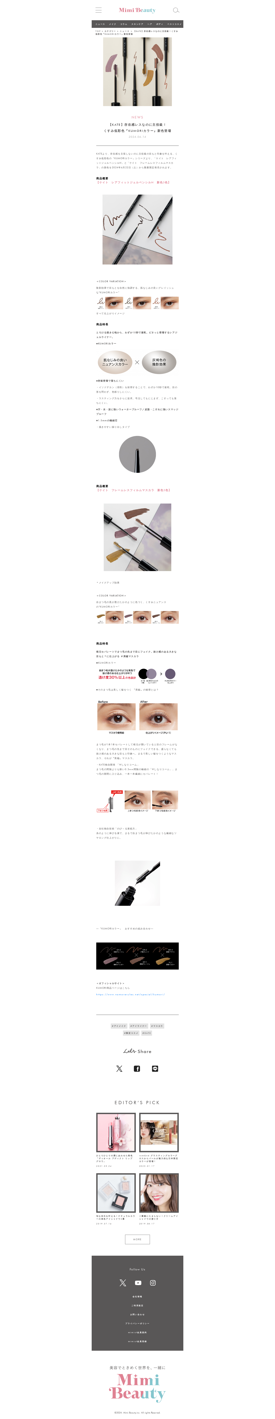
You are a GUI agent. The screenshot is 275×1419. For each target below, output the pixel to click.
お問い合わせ (137, 1314)
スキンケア (137, 24)
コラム (124, 24)
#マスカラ (157, 1026)
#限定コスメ (131, 1033)
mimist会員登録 (137, 1341)
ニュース (100, 24)
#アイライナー (138, 1026)
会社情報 (137, 1296)
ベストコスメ (174, 24)
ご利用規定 (137, 1305)
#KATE (146, 1033)
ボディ (159, 24)
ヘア (149, 24)
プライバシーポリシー (137, 1323)
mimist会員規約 (137, 1332)
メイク (112, 24)
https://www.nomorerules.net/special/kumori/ (130, 994)
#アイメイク (119, 1026)
